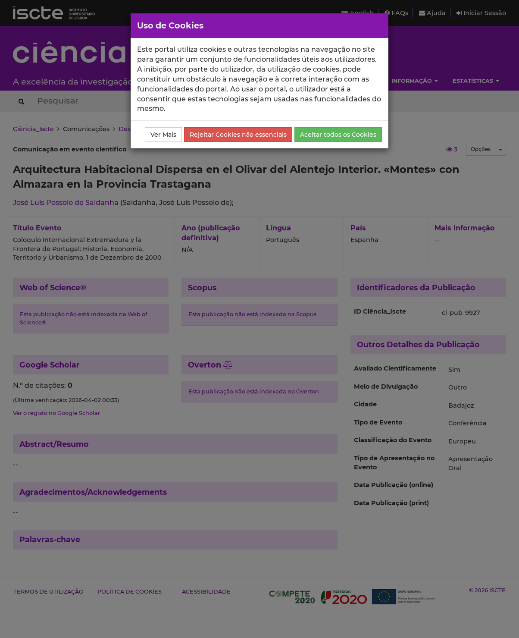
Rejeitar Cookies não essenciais (238, 134)
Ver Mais (163, 134)
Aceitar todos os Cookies (338, 134)
